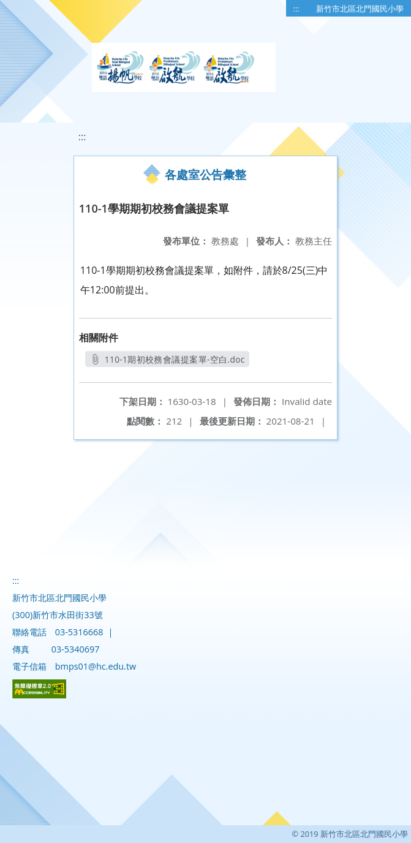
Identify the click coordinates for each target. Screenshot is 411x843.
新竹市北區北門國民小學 (360, 8)
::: (296, 8)
